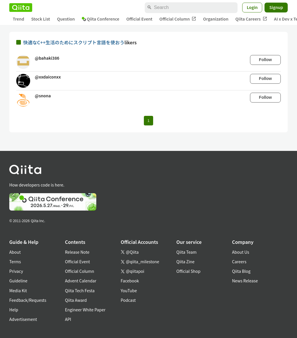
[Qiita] (20, 7)
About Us (240, 252)
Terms (15, 261)
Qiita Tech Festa (80, 290)
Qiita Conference (100, 19)
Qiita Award (76, 300)
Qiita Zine (185, 261)
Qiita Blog (241, 271)
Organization (215, 19)
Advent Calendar (80, 281)
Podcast (128, 300)
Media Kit (18, 290)
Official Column (178, 19)
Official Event (139, 19)
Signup (276, 7)
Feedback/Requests (27, 300)
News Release (245, 281)
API (68, 319)
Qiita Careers (251, 19)
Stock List (40, 19)
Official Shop (188, 271)
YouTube (129, 290)
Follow (265, 59)
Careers (239, 261)
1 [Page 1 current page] (148, 120)
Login (252, 7)
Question (66, 19)
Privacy (16, 271)
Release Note (77, 252)
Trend (18, 19)
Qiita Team (186, 252)
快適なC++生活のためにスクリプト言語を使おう (73, 42)
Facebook (130, 281)
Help (13, 310)
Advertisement (23, 319)
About (15, 252)
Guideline (18, 281)
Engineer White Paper (85, 310)
